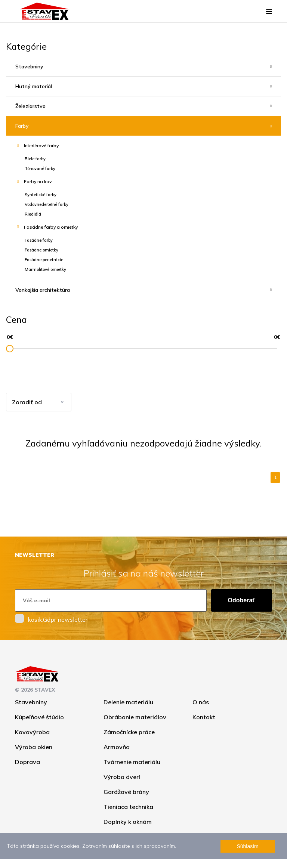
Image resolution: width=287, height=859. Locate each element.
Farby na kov (38, 181)
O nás (200, 702)
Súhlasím (247, 846)
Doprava (27, 762)
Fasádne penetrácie (44, 259)
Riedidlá (33, 214)
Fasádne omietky (41, 250)
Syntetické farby (40, 194)
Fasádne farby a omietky (51, 227)
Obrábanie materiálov (135, 717)
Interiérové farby (41, 145)
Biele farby (35, 158)
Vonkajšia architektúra (42, 290)
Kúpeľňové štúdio (39, 717)
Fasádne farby (39, 240)
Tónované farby (40, 168)
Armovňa (117, 747)
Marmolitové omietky (45, 269)
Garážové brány (126, 791)
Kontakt (203, 717)
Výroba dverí (122, 777)
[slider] (9, 348)
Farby (22, 126)
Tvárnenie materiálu (132, 762)
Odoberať (241, 600)
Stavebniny (29, 66)
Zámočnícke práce (129, 732)
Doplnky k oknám (128, 821)
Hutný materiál (33, 86)
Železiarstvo (30, 106)
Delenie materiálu (128, 702)
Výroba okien (33, 747)
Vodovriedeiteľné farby (46, 204)
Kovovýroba (32, 732)
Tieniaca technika (128, 806)
